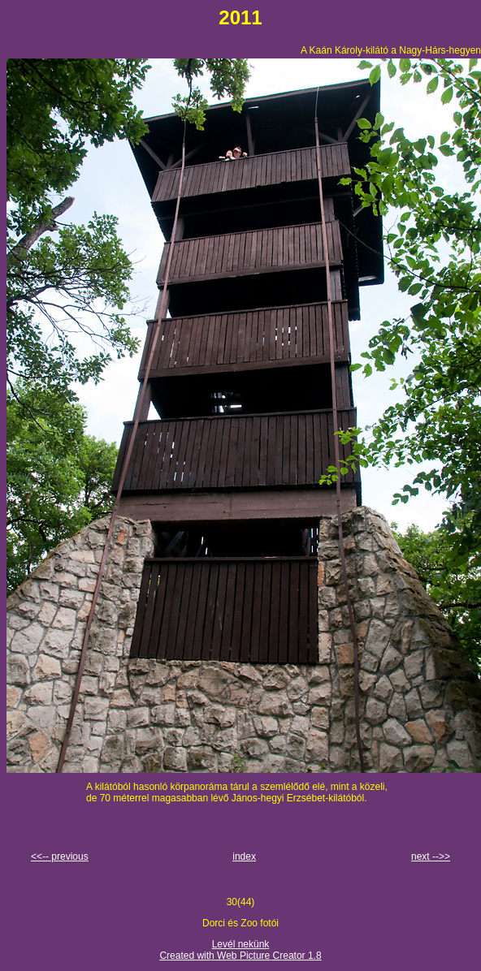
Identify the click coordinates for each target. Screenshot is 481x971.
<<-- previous (60, 856)
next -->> (430, 856)
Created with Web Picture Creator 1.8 (240, 955)
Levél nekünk (241, 944)
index (244, 856)
